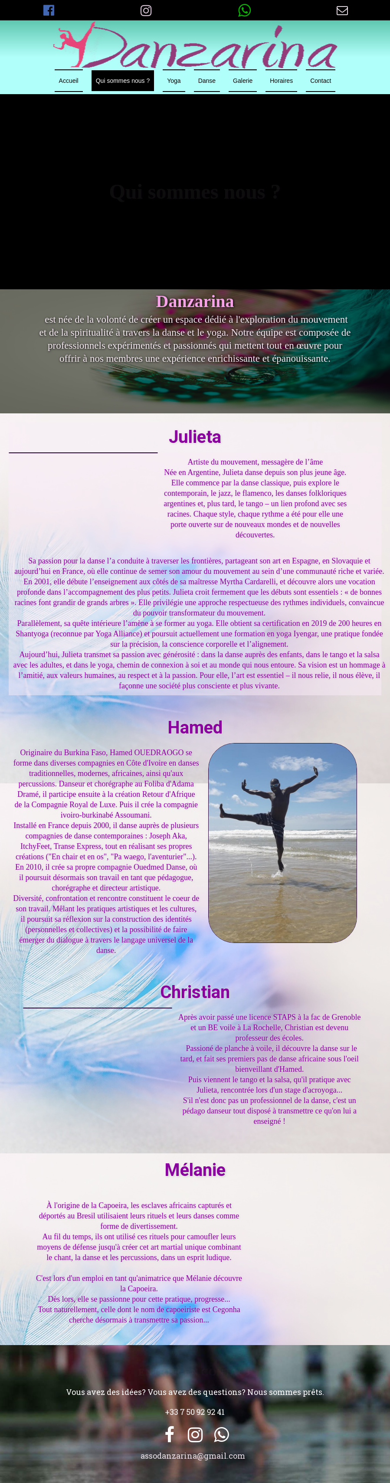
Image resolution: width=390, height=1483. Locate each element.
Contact (320, 80)
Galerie (242, 80)
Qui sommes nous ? (123, 80)
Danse (207, 80)
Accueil (69, 80)
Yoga (173, 80)
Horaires (281, 80)
